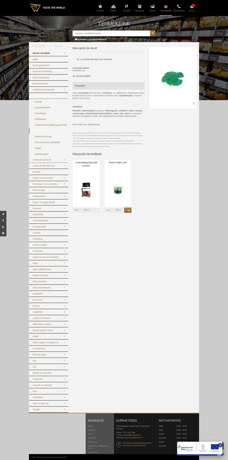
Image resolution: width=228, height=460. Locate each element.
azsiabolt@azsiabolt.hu (131, 435)
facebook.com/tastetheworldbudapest (137, 443)
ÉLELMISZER (38, 46)
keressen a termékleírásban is (92, 39)
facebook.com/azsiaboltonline (134, 445)
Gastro (90, 434)
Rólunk (90, 426)
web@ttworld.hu (136, 438)
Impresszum (92, 452)
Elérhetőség (92, 442)
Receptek (91, 430)
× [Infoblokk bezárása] (220, 445)
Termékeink (92, 438)
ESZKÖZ (58, 46)
